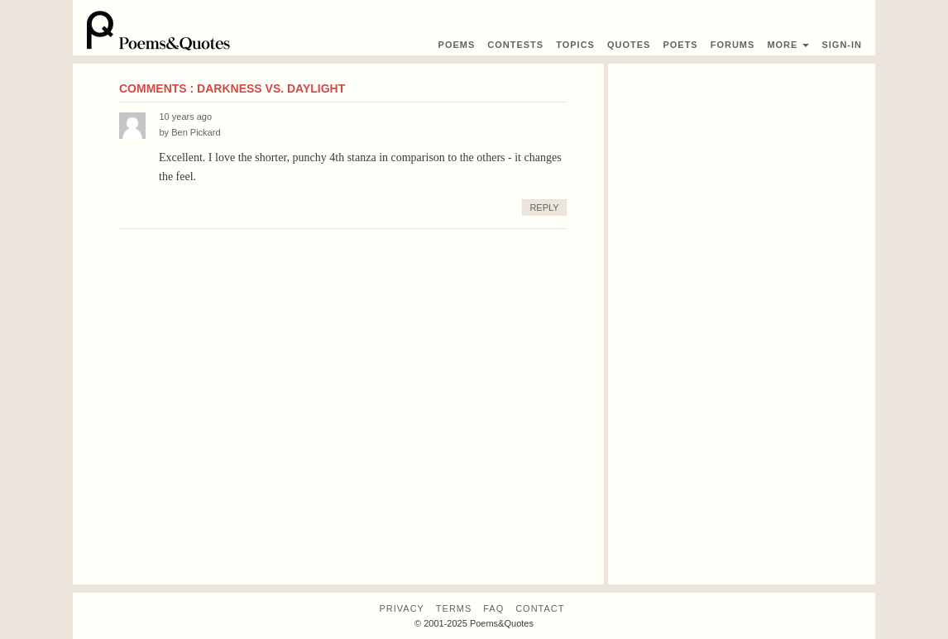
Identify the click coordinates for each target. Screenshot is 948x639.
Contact (539, 608)
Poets (680, 45)
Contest (515, 45)
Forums (733, 45)
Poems (457, 45)
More (788, 45)
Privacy (401, 608)
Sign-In (841, 45)
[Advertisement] (742, 324)
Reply (543, 207)
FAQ (493, 608)
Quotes (628, 45)
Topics (575, 45)
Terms (454, 608)
